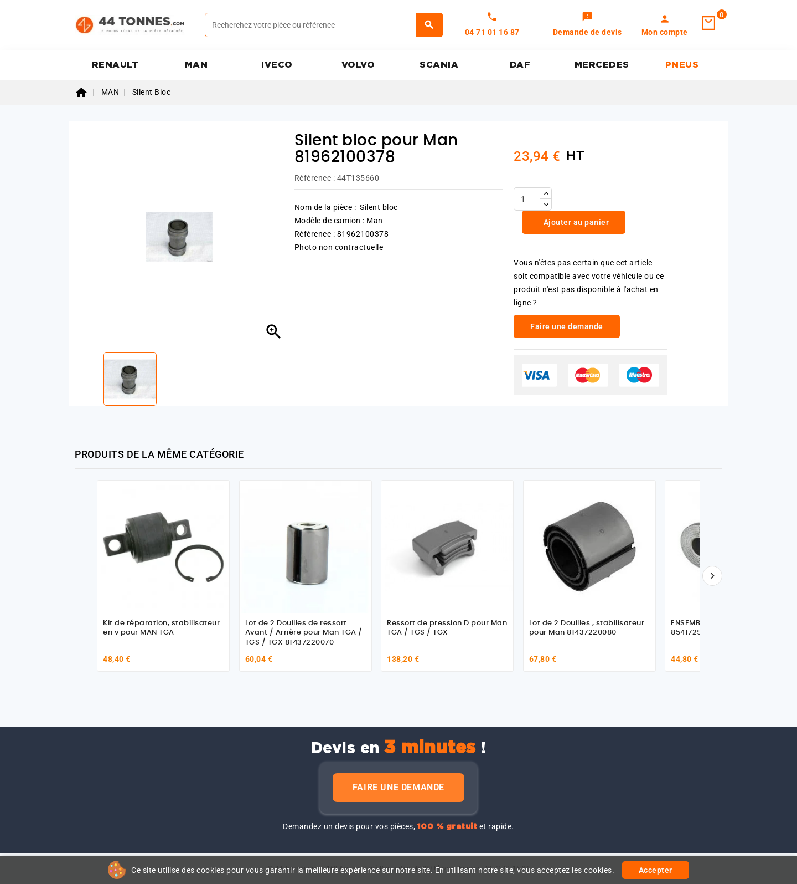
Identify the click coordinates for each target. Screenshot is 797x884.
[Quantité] (527, 199)
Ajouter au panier (575, 222)
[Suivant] (712, 576)
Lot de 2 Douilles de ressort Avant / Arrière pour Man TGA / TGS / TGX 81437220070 (304, 633)
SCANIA (439, 64)
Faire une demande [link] (566, 326)
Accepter (655, 870)
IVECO (277, 64)
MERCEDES (602, 64)
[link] (587, 25)
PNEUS (682, 64)
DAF (520, 64)
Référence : (314, 177)
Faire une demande (398, 787)
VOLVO (358, 64)
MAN (196, 64)
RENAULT (115, 64)
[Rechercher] (324, 25)
